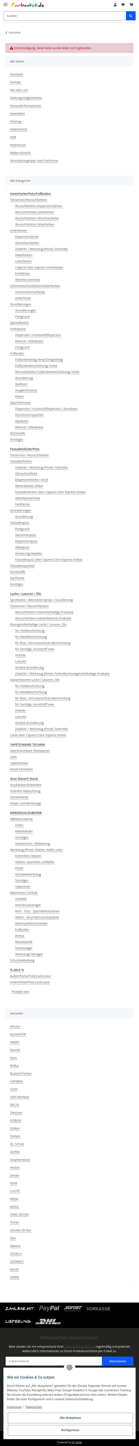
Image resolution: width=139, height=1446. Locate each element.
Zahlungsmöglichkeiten (26, 98)
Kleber (19, 396)
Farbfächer (22, 273)
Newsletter (17, 113)
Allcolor (15, 1026)
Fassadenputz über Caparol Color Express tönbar (48, 560)
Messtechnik (23, 942)
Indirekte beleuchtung (25, 791)
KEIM (13, 1183)
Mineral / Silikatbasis (29, 341)
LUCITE (15, 1191)
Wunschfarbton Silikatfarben (34, 224)
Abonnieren (117, 1361)
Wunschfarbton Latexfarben (34, 212)
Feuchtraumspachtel (29, 415)
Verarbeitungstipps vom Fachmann (34, 161)
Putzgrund (22, 316)
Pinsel (19, 868)
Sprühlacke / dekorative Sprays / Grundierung (41, 600)
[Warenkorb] (131, 4)
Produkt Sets (20, 992)
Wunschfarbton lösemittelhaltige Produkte (44, 612)
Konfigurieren (70, 1430)
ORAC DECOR (19, 1214)
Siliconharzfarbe (26, 473)
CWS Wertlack (19, 1097)
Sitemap (15, 121)
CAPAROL (16, 1081)
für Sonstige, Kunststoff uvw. (34, 649)
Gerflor (15, 1152)
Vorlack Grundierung (29, 667)
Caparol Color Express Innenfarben (39, 267)
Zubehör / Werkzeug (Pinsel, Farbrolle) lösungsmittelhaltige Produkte (62, 674)
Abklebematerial (21, 819)
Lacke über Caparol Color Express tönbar (38, 735)
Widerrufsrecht (20, 153)
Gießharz (21, 384)
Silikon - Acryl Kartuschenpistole (37, 917)
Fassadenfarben (21, 461)
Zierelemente (19, 797)
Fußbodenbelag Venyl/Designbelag (39, 359)
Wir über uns (19, 90)
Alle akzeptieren (70, 1418)
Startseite (16, 74)
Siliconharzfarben (27, 243)
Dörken (15, 1136)
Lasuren (20, 661)
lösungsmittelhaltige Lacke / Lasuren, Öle (38, 624)
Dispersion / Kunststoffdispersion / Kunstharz (46, 409)
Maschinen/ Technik (24, 893)
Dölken (15, 1128)
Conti (13, 1089)
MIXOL (14, 1207)
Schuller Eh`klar (20, 1230)
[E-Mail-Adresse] (53, 1361)
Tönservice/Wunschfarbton (28, 200)
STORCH (16, 1254)
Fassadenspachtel (22, 566)
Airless (19, 936)
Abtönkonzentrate (27, 280)
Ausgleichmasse (26, 390)
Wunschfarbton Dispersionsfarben (38, 206)
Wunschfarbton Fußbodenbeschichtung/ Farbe (47, 372)
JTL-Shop (77, 1442)
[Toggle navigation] (5, 2)
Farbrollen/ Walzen (28, 856)
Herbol (14, 1167)
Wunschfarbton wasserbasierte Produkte (43, 618)
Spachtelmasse (20, 402)
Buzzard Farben (21, 1073)
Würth (14, 1269)
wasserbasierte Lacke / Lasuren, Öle (34, 680)
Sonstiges (16, 439)
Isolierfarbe (23, 298)
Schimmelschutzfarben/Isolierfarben (35, 286)
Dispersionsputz (26, 541)
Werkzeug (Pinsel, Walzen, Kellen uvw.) (36, 850)
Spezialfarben (19, 323)
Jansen (14, 1175)
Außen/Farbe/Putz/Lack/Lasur (30, 976)
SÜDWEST (17, 1262)
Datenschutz (18, 129)
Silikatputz (22, 547)
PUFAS (14, 1222)
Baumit (15, 1050)
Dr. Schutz (17, 1144)
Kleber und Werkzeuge (25, 803)
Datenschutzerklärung (80, 1347)
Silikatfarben (23, 255)
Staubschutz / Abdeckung (32, 843)
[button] (115, 4)
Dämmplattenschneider (31, 923)
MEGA (14, 1199)
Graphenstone (20, 1160)
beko (13, 1058)
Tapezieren (22, 886)
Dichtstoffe (17, 433)
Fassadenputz (19, 523)
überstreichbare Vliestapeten (30, 751)
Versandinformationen (25, 106)
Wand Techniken (21, 769)
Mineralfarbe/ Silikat (29, 486)
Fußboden (17, 353)
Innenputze (18, 329)
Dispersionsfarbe (27, 237)
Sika (13, 1238)
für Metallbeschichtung (31, 637)
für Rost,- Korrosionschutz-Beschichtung (42, 643)
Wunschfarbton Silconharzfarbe (37, 218)
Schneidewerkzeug (28, 874)
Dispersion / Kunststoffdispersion (38, 335)
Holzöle (20, 655)
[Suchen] (64, 15)
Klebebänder (24, 831)
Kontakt (15, 82)
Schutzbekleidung (22, 960)
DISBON (15, 1120)
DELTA (14, 1105)
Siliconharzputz (25, 535)
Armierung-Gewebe (28, 553)
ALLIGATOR (18, 1034)
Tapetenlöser (19, 763)
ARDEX (14, 1042)
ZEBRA (14, 1277)
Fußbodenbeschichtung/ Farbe (36, 366)
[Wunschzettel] (123, 4)
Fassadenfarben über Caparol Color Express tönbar (50, 492)
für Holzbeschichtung (29, 630)
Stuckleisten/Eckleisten (25, 785)
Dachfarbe (17, 578)
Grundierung (24, 378)
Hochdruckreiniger (28, 905)
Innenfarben (18, 230)
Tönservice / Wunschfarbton (29, 455)
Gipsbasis (21, 421)
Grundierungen (20, 304)
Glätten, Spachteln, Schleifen (34, 862)
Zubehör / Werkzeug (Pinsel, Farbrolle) (41, 249)
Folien (19, 825)
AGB (13, 137)
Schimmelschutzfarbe (30, 292)
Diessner (16, 1113)
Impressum (18, 145)
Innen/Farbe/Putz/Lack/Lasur (30, 982)
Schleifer (21, 899)
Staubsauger (23, 948)
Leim (13, 757)
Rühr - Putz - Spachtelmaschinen (37, 911)
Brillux (14, 1066)
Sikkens (15, 1246)
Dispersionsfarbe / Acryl (31, 480)
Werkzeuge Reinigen (29, 954)
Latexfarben (23, 261)
